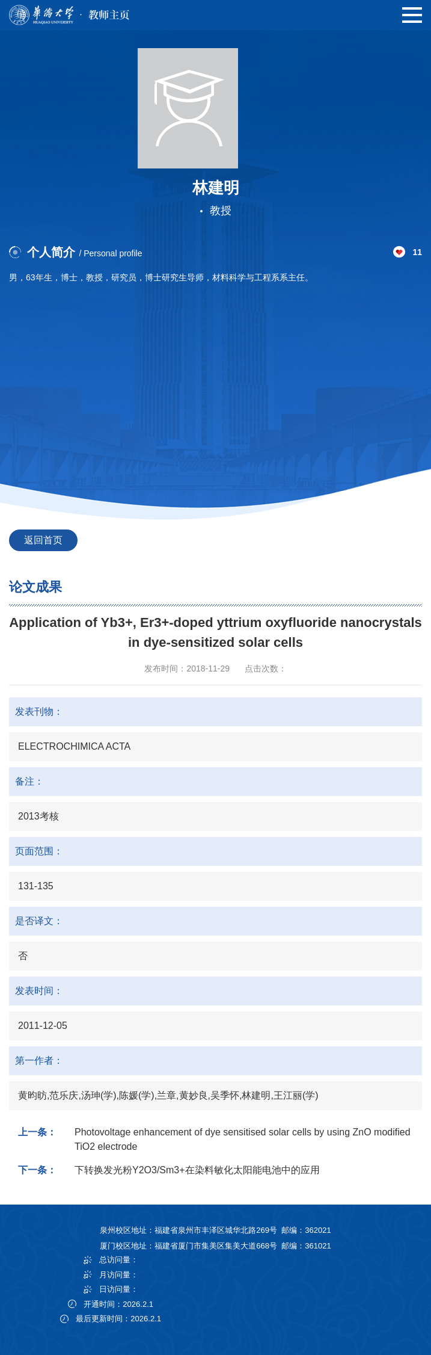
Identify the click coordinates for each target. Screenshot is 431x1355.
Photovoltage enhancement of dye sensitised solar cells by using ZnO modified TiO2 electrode (243, 1139)
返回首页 (43, 540)
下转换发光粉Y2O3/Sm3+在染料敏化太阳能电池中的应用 (197, 1170)
